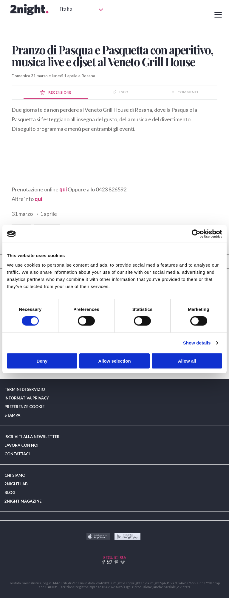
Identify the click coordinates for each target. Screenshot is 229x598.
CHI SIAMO (14, 475)
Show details (197, 342)
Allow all (187, 360)
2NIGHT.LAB (16, 483)
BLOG (9, 492)
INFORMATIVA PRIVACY (26, 398)
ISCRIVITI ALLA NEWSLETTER (32, 436)
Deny (41, 360)
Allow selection (114, 360)
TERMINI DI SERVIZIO (24, 389)
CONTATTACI (17, 453)
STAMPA (12, 415)
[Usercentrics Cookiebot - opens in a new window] (196, 233)
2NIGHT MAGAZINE (22, 501)
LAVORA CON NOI (21, 445)
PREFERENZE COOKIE (24, 406)
